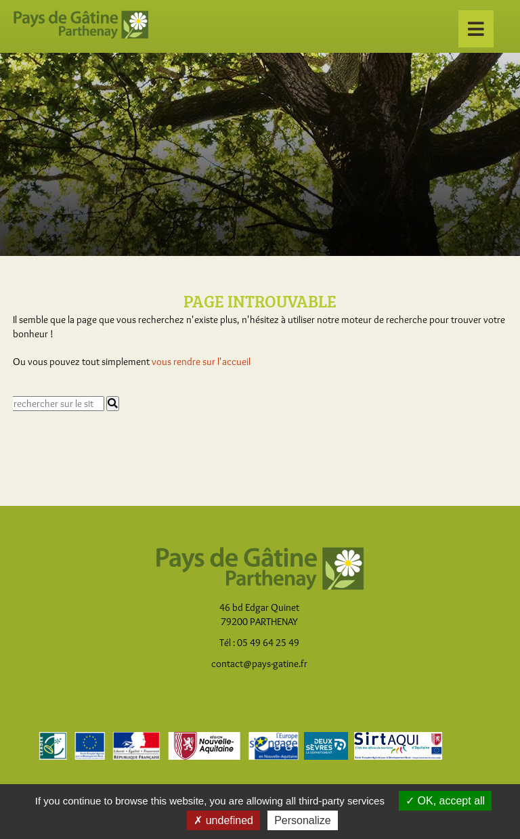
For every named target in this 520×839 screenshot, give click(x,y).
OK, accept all (445, 800)
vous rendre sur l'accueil (201, 362)
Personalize (302, 820)
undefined (223, 820)
